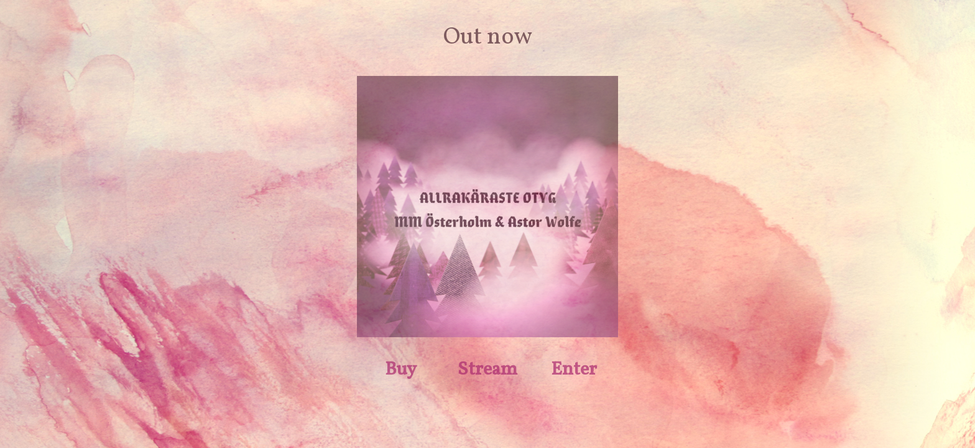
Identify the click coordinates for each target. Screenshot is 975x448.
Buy (401, 370)
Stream (487, 370)
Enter (574, 370)
